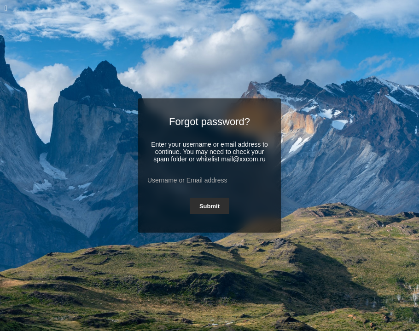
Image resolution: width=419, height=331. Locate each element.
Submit (209, 206)
